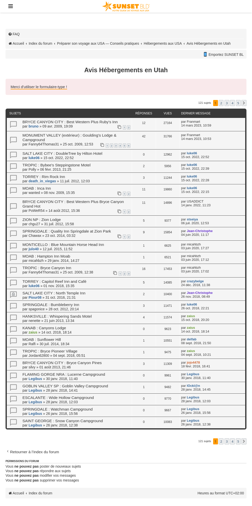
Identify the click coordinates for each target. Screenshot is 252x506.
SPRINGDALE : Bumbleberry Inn (50, 304)
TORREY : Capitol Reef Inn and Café (54, 281)
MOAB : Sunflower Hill (41, 339)
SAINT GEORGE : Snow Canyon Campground (62, 421)
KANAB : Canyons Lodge (44, 328)
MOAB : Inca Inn (36, 188)
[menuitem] (14, 34)
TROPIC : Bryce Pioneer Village (49, 351)
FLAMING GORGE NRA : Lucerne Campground (63, 374)
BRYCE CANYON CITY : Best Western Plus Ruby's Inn (70, 122)
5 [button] (238, 103)
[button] (243, 103)
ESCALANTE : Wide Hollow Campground (58, 397)
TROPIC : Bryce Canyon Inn (46, 268)
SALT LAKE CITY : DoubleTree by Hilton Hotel (62, 153)
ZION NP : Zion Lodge (41, 219)
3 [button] (227, 103)
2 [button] (221, 103)
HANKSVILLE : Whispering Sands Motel (57, 316)
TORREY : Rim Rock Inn (43, 176)
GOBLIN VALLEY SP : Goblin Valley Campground (65, 386)
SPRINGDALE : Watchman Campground (57, 409)
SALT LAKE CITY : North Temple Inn (54, 293)
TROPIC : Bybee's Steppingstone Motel (56, 165)
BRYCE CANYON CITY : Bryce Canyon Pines (62, 363)
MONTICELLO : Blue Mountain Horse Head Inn (63, 244)
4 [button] (232, 103)
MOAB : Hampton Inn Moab (46, 256)
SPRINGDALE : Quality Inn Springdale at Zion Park (66, 231)
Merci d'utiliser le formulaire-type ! (39, 87)
